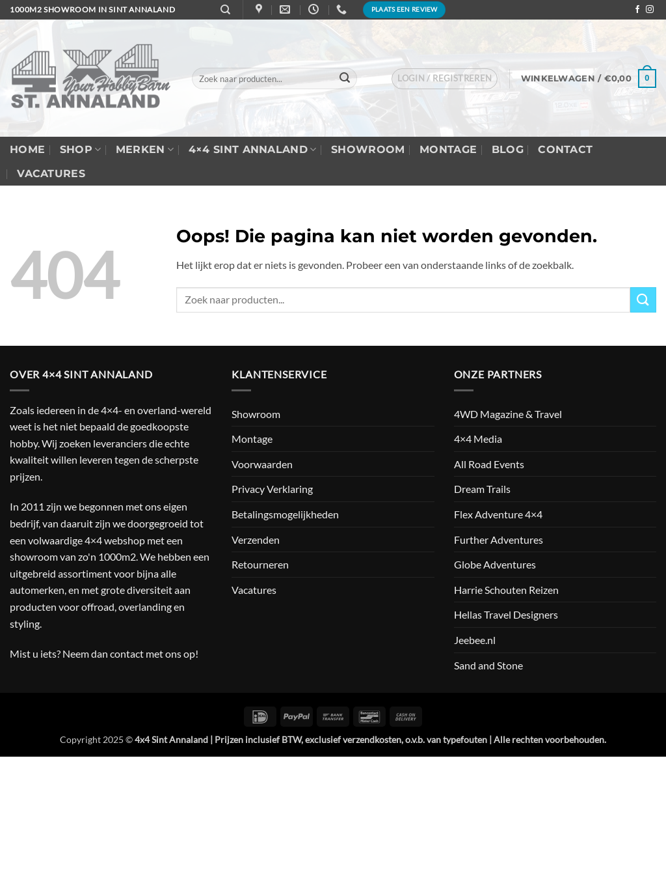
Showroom (368, 149)
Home (27, 149)
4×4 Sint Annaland (253, 149)
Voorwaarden (262, 464)
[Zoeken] (225, 10)
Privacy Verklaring (272, 489)
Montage (448, 149)
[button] (445, 78)
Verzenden (256, 539)
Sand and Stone (488, 665)
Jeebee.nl (475, 640)
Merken (145, 149)
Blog (508, 149)
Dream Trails (482, 489)
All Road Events (489, 464)
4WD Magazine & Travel (508, 414)
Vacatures (51, 173)
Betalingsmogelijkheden (285, 514)
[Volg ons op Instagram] (650, 9)
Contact (565, 149)
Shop (80, 149)
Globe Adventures (495, 564)
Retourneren (260, 564)
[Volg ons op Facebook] (637, 9)
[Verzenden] (345, 79)
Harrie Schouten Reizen (506, 589)
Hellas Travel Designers (506, 614)
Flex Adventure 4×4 (498, 514)
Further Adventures (498, 539)
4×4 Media (478, 438)
